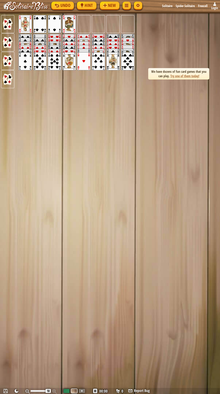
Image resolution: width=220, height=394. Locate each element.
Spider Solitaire (185, 6)
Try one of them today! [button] (184, 76)
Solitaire (167, 6)
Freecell (203, 6)
